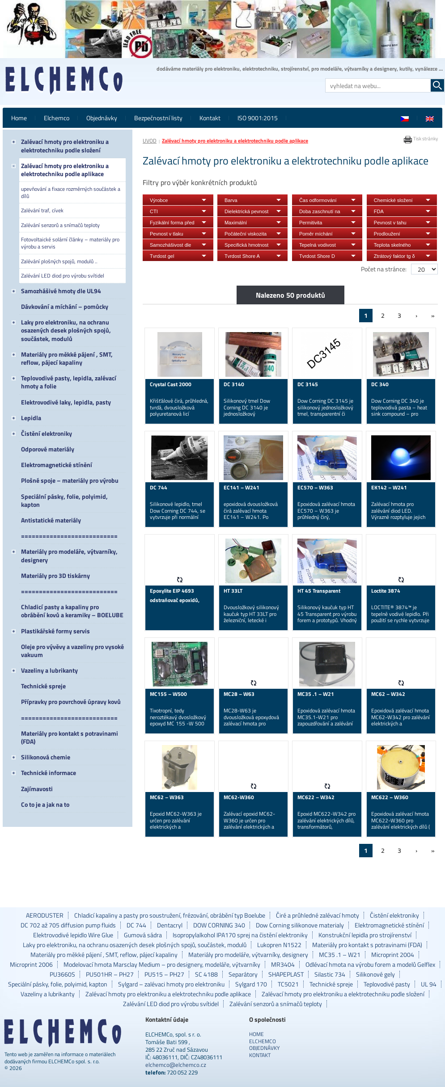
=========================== (69, 535)
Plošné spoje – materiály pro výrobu (70, 480)
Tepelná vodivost (317, 245)
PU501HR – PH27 (110, 974)
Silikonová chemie (45, 757)
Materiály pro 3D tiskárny (55, 575)
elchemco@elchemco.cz (175, 1064)
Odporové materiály (47, 449)
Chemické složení (393, 200)
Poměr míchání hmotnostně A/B (316, 235)
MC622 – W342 (316, 797)
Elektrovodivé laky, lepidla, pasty (66, 402)
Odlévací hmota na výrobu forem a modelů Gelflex (370, 964)
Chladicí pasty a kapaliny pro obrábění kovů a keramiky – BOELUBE (72, 610)
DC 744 (158, 487)
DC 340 (380, 384)
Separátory (243, 974)
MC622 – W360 (389, 797)
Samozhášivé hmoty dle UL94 (61, 290)
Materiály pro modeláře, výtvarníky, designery (69, 555)
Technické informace (48, 772)
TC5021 (288, 984)
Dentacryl (169, 925)
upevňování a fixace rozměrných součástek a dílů (70, 192)
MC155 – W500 (168, 694)
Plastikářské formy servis (55, 631)
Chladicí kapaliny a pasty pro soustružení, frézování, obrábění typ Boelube (169, 915)
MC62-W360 (239, 797)
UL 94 (429, 984)
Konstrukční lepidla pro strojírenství (364, 935)
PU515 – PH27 (164, 974)
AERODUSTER (45, 915)
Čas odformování (318, 200)
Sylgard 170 (251, 984)
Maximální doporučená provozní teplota (248, 224)
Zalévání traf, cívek (42, 210)
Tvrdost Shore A (242, 256)
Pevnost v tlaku (166, 233)
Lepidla (31, 417)
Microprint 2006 (31, 964)
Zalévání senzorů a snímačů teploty (60, 225)
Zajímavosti (37, 788)
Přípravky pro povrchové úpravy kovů (71, 701)
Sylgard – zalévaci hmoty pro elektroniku (171, 984)
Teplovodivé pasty (387, 984)
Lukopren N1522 (279, 944)
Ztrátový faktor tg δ (394, 256)
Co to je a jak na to (45, 804)
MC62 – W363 (167, 797)
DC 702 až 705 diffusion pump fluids (68, 925)
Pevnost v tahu (390, 222)
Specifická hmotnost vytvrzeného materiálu (246, 246)
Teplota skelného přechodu (392, 246)
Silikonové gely (375, 974)
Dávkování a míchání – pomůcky (64, 306)
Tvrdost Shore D (317, 256)
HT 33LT (233, 590)
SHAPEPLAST (286, 974)
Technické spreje (43, 686)
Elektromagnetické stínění (56, 464)
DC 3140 (234, 384)
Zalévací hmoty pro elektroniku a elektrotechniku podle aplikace (65, 169)
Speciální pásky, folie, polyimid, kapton (64, 500)
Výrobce (159, 200)
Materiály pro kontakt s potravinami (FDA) (69, 737)
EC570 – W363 (315, 487)
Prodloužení (387, 233)
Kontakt (209, 117)
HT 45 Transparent (318, 590)
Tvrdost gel (162, 256)
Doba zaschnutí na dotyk (319, 212)
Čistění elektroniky (46, 433)
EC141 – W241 (241, 487)
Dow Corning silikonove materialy (300, 925)
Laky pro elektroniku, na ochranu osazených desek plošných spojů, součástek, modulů (66, 330)
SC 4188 (206, 974)
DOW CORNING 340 (219, 925)
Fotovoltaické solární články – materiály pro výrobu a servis (70, 243)
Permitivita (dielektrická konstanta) (312, 224)
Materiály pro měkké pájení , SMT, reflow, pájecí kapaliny (67, 358)
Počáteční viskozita (246, 233)
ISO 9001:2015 (257, 117)
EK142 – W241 (389, 487)
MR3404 (283, 964)
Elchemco (56, 117)
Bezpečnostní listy (158, 117)
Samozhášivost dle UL (170, 246)
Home (19, 117)
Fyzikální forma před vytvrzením (172, 224)
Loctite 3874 (385, 590)
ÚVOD (150, 140)
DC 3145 (307, 384)
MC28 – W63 (239, 694)
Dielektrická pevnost (246, 211)
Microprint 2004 (392, 954)
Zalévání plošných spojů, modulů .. (59, 261)
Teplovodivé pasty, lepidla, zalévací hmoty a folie (68, 382)
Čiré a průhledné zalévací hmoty (317, 915)
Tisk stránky (420, 138)
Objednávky (101, 117)
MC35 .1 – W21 (315, 694)
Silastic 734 (329, 974)
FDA (379, 211)
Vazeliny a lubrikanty (49, 670)
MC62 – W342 (388, 694)
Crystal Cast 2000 (170, 384)
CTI (154, 211)
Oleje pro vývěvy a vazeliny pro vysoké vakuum (72, 650)
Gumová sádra (143, 935)
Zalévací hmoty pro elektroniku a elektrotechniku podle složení (65, 145)
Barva (231, 200)
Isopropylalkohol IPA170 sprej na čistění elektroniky (240, 935)
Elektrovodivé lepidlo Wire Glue (73, 935)
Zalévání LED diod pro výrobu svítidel (62, 275)
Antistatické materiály (51, 520)
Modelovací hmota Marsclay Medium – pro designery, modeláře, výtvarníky (162, 964)
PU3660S (62, 974)
